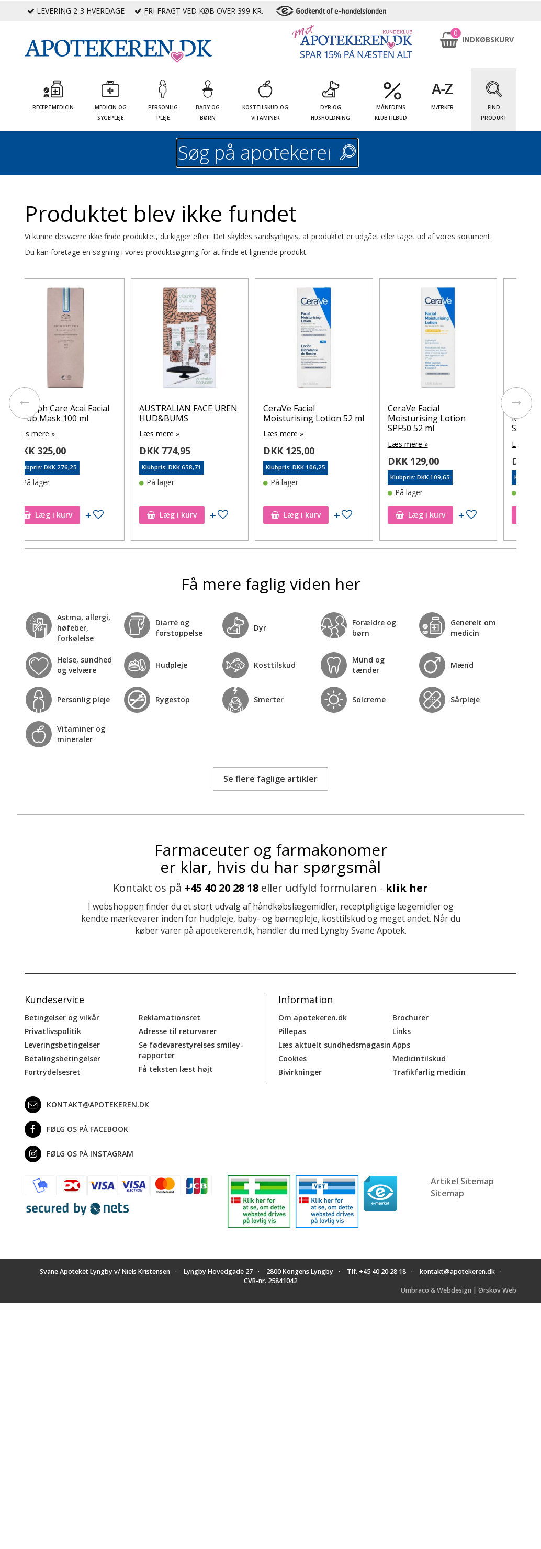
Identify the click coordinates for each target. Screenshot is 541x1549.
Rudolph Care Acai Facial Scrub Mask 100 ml (80, 413)
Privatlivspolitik (53, 1031)
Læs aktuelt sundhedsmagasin (334, 1045)
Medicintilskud (419, 1058)
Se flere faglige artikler (270, 778)
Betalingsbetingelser (62, 1058)
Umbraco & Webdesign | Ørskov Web (458, 1290)
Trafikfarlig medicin (429, 1072)
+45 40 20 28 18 (221, 888)
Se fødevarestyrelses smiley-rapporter (191, 1050)
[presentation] (24, 403)
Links (401, 1031)
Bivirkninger (300, 1072)
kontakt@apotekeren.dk (87, 1104)
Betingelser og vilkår (62, 1018)
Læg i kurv (66, 515)
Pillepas (292, 1031)
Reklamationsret (169, 1018)
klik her (407, 888)
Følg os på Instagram (79, 1154)
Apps (401, 1045)
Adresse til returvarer (178, 1031)
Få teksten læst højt (176, 1069)
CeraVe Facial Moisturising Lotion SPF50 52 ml (445, 418)
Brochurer (410, 1018)
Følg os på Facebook (76, 1129)
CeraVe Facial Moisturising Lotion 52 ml (332, 413)
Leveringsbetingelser (62, 1045)
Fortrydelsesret (53, 1072)
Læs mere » (53, 434)
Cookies (292, 1058)
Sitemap (447, 1193)
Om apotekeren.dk (312, 1018)
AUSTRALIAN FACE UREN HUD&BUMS (207, 413)
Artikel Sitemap (462, 1181)
